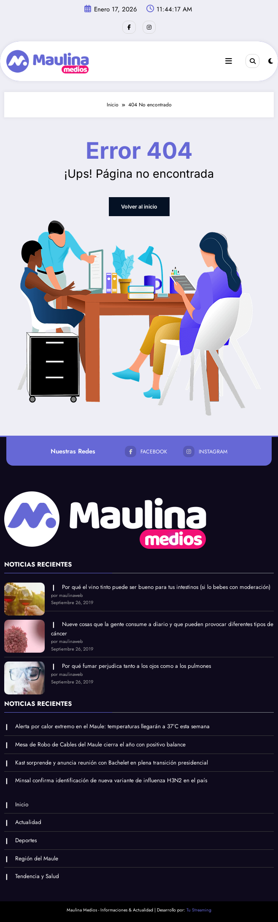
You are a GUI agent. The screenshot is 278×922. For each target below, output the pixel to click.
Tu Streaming (198, 909)
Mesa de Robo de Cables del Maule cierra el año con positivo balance (100, 744)
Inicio (21, 804)
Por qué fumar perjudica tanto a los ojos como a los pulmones (136, 665)
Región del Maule (36, 857)
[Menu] (229, 60)
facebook (146, 450)
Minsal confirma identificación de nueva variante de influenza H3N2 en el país (111, 780)
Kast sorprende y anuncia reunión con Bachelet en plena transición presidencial (111, 761)
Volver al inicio (139, 206)
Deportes (26, 839)
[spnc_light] (270, 60)
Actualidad (28, 821)
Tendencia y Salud (37, 875)
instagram (204, 450)
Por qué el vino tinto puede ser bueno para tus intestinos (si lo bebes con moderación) (166, 586)
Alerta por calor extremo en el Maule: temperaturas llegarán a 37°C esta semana (112, 725)
